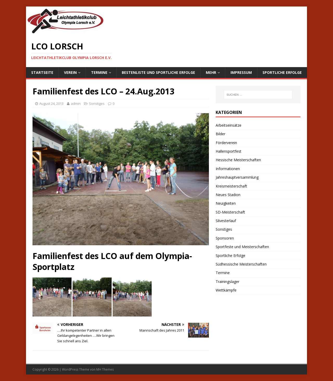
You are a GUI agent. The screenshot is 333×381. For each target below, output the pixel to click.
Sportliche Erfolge (282, 72)
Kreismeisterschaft (231, 186)
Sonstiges (97, 103)
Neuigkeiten (226, 203)
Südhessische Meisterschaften (241, 264)
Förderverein (226, 142)
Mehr (211, 72)
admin (76, 103)
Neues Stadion (228, 194)
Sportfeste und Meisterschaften (242, 246)
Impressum (241, 72)
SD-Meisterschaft (230, 212)
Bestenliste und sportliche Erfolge (158, 72)
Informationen (228, 168)
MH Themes (105, 369)
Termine (99, 72)
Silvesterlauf (226, 220)
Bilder (220, 133)
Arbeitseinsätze (228, 125)
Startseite (42, 72)
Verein (70, 72)
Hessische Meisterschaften (238, 159)
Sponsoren (225, 238)
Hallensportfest (228, 151)
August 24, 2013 (51, 103)
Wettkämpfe (226, 290)
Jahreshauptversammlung (237, 177)
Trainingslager (227, 281)
